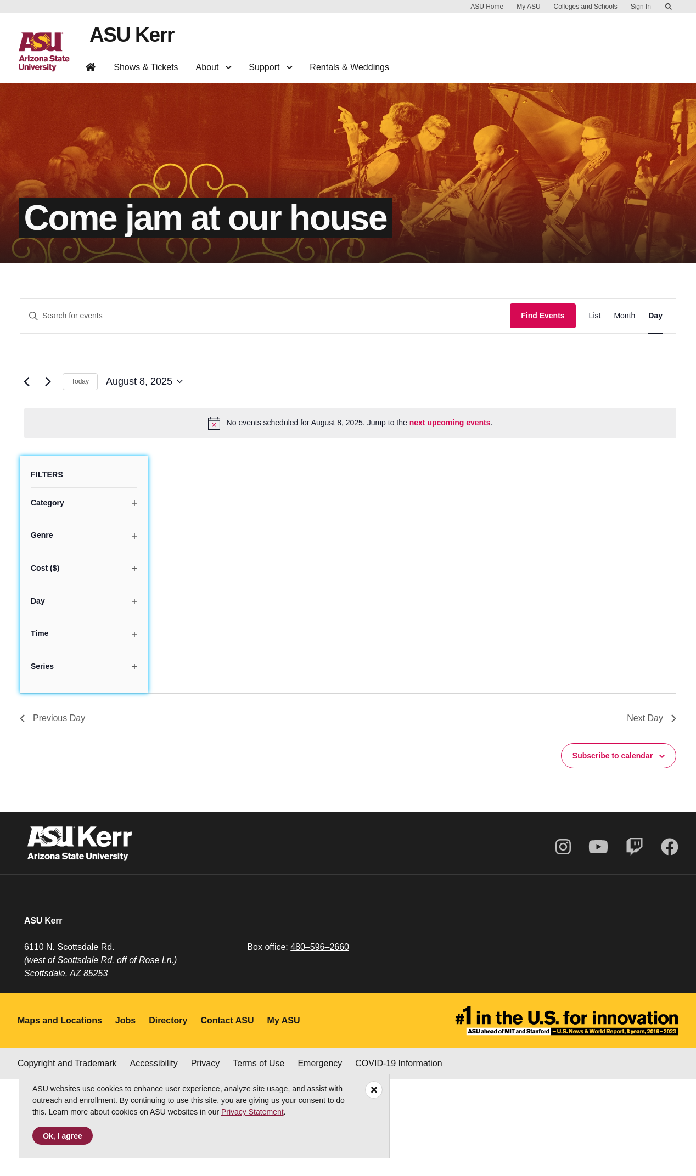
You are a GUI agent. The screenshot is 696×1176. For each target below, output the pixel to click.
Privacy (205, 1160)
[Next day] (47, 478)
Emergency (320, 1160)
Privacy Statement (252, 1111)
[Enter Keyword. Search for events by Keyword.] (265, 413)
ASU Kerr (129, 34)
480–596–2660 (319, 1044)
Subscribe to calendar (612, 852)
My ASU (528, 6)
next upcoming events (450, 519)
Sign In (641, 6)
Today (80, 478)
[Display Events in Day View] (655, 413)
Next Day (651, 814)
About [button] (214, 66)
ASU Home (486, 6)
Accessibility (154, 1160)
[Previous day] (26, 478)
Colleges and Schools (586, 6)
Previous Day (52, 814)
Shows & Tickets (146, 66)
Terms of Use (258, 1160)
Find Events (542, 412)
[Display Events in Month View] (624, 413)
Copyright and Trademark (67, 1160)
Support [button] (270, 66)
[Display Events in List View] (595, 413)
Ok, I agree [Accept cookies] (62, 1136)
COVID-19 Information (398, 1160)
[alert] (350, 519)
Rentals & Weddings (349, 66)
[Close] (374, 1090)
